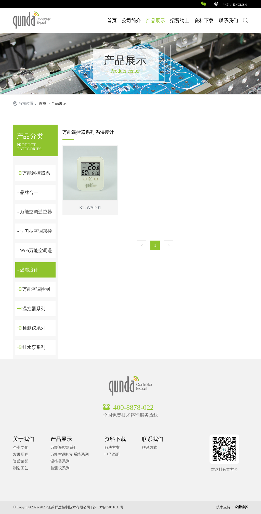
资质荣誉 (20, 461)
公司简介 (131, 20)
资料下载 (204, 20)
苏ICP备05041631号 (108, 507)
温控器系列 (31, 308)
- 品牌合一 (27, 192)
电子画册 (112, 454)
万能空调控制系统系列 (69, 454)
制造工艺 (20, 468)
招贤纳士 (179, 20)
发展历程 (20, 454)
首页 (112, 20)
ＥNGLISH (239, 4)
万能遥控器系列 (78, 132)
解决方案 (112, 447)
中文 (226, 4)
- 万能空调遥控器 (34, 211)
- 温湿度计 (27, 269)
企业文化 (20, 447)
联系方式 (149, 447)
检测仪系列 (31, 328)
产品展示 (155, 20)
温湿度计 (105, 132)
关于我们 (23, 439)
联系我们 (228, 20)
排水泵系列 (31, 347)
